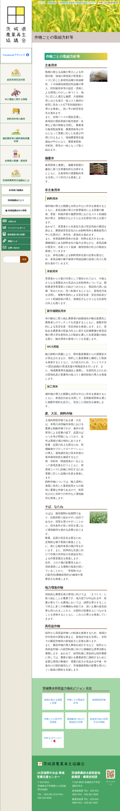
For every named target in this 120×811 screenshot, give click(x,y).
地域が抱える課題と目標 (53, 701)
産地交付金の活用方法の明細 (99, 720)
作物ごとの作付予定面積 (53, 720)
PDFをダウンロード (53, 739)
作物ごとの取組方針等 (76, 701)
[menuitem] (16, 74)
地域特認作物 (99, 699)
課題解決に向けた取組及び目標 (76, 720)
